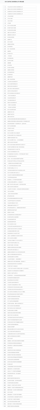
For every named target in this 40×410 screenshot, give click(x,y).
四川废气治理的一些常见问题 (13, 245)
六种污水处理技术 (11, 191)
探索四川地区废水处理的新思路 (13, 406)
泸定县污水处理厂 (11, 130)
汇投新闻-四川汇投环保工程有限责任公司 (15, 13)
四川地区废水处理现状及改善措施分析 (15, 343)
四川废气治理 (10, 375)
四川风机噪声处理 (11, 72)
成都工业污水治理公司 (12, 32)
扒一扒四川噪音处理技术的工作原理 (14, 165)
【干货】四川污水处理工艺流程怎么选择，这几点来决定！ (18, 268)
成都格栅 (9, 62)
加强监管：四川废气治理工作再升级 (14, 385)
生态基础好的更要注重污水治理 (13, 231)
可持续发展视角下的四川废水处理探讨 (15, 366)
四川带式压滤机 (10, 60)
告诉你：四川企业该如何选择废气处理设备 (15, 158)
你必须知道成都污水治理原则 (13, 256)
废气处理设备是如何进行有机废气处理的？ (15, 294)
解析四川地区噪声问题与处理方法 (14, 378)
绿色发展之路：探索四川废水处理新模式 (15, 345)
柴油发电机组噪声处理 (12, 221)
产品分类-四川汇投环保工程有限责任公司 (15, 6)
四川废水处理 (10, 364)
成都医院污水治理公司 (12, 34)
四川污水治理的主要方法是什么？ (14, 172)
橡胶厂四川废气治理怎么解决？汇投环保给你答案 (17, 184)
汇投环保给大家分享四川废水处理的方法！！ (16, 289)
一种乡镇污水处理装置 (12, 107)
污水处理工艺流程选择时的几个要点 (14, 284)
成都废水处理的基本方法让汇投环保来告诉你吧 (16, 252)
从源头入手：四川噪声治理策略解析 (14, 371)
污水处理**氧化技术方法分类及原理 (14, 200)
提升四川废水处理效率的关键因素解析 (15, 361)
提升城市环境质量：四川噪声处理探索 (15, 380)
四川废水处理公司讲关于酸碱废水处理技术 (15, 322)
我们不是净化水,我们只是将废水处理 (14, 308)
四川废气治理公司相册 (12, 27)
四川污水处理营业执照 (12, 109)
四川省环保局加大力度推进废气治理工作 (15, 396)
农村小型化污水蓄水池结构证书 (13, 88)
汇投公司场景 (10, 20)
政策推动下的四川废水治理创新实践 (14, 354)
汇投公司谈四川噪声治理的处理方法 (14, 331)
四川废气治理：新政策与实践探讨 (14, 399)
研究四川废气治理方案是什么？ (13, 249)
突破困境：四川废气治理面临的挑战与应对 (15, 387)
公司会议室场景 (10, 16)
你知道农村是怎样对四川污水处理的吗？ (15, 263)
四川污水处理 (10, 41)
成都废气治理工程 (11, 114)
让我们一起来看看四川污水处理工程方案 (15, 235)
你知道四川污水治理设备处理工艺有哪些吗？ (16, 270)
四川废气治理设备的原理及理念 (13, 298)
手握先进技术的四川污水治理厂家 (14, 149)
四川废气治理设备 (11, 67)
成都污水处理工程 (11, 116)
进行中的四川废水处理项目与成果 (14, 401)
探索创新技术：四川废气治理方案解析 (15, 394)
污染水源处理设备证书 (12, 100)
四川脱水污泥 (10, 53)
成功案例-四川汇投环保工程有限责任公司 (15, 11)
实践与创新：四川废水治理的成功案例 (15, 403)
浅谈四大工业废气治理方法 (13, 273)
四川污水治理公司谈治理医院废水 (14, 305)
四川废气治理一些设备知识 (13, 266)
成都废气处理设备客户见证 (13, 137)
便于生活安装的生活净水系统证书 (14, 93)
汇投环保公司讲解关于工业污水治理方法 (15, 240)
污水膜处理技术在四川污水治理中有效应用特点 (16, 333)
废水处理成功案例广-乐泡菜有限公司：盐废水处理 (17, 123)
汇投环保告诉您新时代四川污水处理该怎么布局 (16, 170)
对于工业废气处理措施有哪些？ (13, 301)
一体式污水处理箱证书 (12, 95)
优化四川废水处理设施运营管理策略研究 (15, 357)
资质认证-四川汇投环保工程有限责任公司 (15, 9)
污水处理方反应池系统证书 (13, 81)
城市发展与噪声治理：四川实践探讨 (14, 373)
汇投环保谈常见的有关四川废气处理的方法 (15, 317)
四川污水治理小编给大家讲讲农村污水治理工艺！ (17, 144)
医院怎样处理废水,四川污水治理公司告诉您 (16, 329)
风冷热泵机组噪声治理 (12, 219)
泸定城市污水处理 (11, 128)
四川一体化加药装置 (11, 48)
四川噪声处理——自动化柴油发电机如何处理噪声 (17, 275)
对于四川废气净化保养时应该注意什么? (15, 226)
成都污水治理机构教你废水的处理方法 (15, 254)
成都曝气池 (10, 39)
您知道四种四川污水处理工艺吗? (14, 233)
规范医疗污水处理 (11, 212)
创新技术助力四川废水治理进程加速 (14, 350)
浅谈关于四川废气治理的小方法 (13, 242)
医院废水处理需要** (11, 326)
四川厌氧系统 (10, 46)
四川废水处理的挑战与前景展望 (13, 352)
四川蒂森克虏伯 (10, 58)
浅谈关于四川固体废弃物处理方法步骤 (15, 319)
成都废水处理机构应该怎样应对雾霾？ (15, 247)
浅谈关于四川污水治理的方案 (13, 315)
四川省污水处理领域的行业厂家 (13, 151)
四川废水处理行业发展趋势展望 (13, 359)
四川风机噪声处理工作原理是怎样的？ (15, 214)
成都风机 (9, 51)
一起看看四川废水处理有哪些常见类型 (15, 163)
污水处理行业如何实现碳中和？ (13, 282)
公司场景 (9, 23)
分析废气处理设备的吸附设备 (13, 324)
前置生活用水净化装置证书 (13, 86)
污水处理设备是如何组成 (12, 177)
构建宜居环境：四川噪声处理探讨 (14, 368)
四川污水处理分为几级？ (12, 224)
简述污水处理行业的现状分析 (13, 186)
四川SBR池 (10, 65)
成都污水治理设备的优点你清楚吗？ (14, 336)
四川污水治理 (10, 338)
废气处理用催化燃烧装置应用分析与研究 (15, 198)
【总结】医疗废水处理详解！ (13, 193)
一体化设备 (10, 55)
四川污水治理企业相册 (12, 25)
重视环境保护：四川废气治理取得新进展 (15, 389)
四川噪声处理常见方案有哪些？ (13, 217)
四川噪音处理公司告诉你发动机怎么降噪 (15, 287)
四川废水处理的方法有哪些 (13, 310)
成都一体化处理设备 (11, 79)
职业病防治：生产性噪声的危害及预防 (15, 179)
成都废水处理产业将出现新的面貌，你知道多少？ (17, 261)
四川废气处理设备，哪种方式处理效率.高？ (16, 303)
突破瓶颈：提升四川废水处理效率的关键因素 (16, 340)
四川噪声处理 (10, 74)
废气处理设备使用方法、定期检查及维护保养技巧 (17, 207)
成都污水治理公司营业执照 (13, 142)
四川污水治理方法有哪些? (12, 238)
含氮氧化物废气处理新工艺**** (13, 205)
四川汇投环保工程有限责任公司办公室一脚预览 (16, 291)
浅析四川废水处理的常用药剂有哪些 (14, 312)
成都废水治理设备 (11, 69)
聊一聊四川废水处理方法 (12, 156)
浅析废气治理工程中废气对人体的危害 (15, 228)
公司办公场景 (10, 18)
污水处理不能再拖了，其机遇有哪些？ (15, 259)
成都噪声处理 (10, 76)
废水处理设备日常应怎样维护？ (13, 280)
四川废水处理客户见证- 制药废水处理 (14, 135)
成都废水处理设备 (11, 44)
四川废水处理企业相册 (12, 30)
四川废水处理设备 (11, 37)
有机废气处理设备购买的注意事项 (14, 296)
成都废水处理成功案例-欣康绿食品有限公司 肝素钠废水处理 (19, 121)
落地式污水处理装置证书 (12, 102)
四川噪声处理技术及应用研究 (13, 382)
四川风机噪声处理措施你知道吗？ (14, 277)
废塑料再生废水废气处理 (12, 210)
